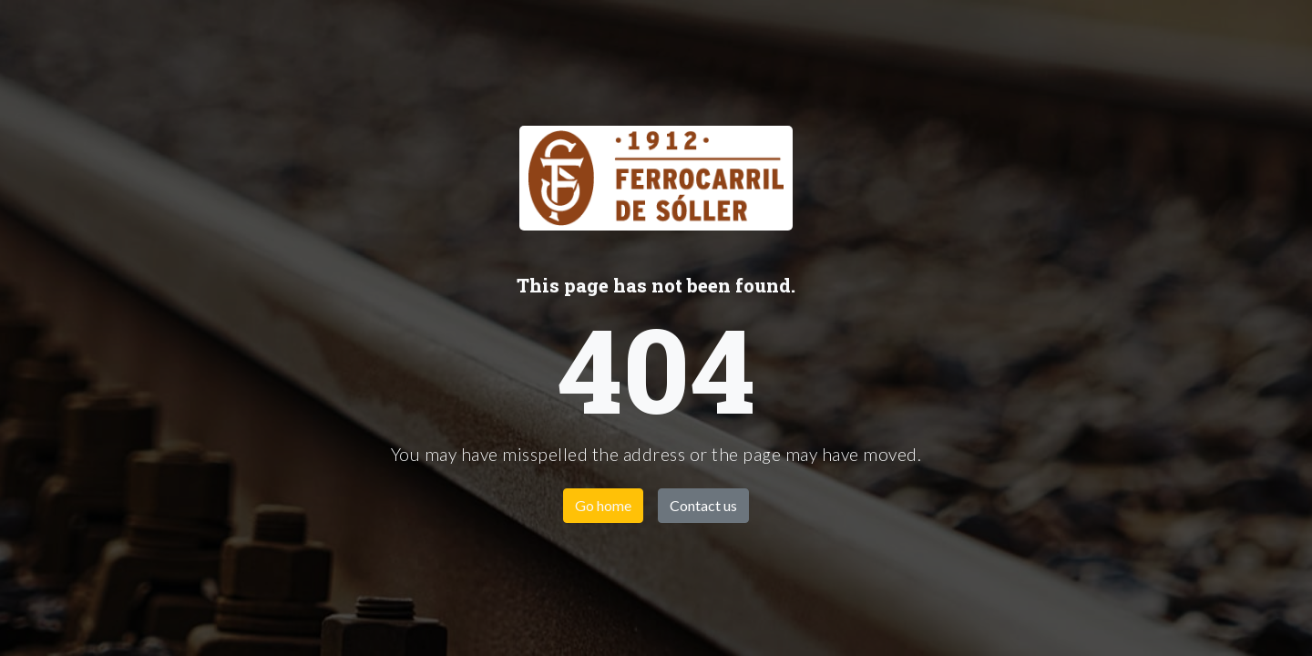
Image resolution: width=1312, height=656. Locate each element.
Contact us (703, 505)
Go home (603, 505)
